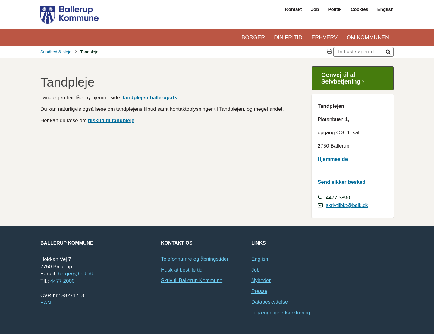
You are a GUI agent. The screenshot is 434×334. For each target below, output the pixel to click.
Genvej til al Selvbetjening (345, 78)
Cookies (359, 9)
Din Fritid (288, 37)
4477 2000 (62, 281)
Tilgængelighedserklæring (280, 313)
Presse (259, 291)
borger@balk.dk (76, 274)
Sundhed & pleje (55, 51)
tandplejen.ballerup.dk (150, 97)
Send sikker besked (342, 182)
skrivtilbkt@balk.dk (347, 205)
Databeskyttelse (269, 302)
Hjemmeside (333, 159)
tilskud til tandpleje (111, 120)
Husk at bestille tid (182, 270)
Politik (334, 9)
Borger (253, 37)
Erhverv (324, 37)
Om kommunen (368, 37)
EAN (45, 303)
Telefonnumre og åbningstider (194, 259)
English (385, 9)
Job (315, 9)
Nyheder (261, 280)
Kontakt (293, 9)
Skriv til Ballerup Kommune (191, 280)
